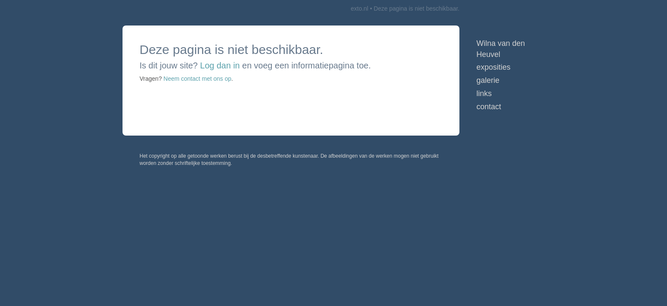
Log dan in (219, 65)
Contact (488, 106)
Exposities (493, 67)
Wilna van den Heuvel (500, 49)
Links (484, 93)
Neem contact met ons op (197, 78)
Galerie (487, 80)
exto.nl (359, 8)
